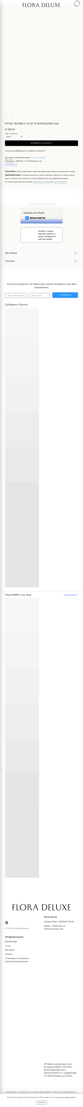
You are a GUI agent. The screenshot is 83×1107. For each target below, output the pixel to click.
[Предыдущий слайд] (9, 63)
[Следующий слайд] (73, 63)
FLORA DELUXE (41, 6)
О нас (8, 946)
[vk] (6, 922)
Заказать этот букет (34, 213)
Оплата (8, 954)
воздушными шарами (41, 182)
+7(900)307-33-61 (66, 922)
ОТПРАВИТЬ (65, 295)
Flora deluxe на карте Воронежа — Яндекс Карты (41, 204)
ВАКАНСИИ (11, 942)
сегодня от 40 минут (38, 157)
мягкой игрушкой (60, 182)
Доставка (9, 157)
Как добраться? (11, 164)
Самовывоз (9, 161)
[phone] (15, 295)
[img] (11, 4)
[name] (39, 295)
